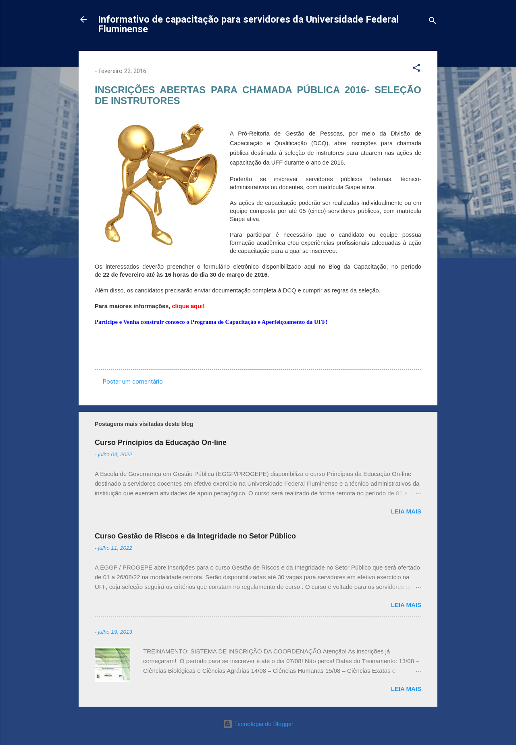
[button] (416, 69)
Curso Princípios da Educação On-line (161, 442)
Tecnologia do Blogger (258, 724)
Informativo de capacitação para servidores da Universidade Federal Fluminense (248, 24)
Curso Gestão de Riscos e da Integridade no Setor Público (195, 536)
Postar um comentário (133, 381)
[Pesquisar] (432, 22)
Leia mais (406, 511)
